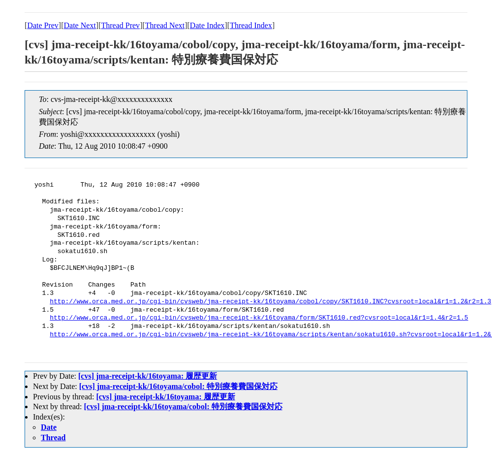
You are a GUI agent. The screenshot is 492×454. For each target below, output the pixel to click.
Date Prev (43, 25)
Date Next (80, 25)
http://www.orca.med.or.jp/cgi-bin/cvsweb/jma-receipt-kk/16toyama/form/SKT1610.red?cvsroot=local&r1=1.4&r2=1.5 (259, 318)
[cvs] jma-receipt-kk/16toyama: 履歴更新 (147, 376)
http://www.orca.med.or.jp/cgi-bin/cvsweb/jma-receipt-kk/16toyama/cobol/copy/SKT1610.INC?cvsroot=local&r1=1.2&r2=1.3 (270, 301)
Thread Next (164, 25)
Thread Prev (120, 25)
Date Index (207, 25)
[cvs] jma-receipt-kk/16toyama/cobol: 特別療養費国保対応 (178, 386)
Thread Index (251, 25)
